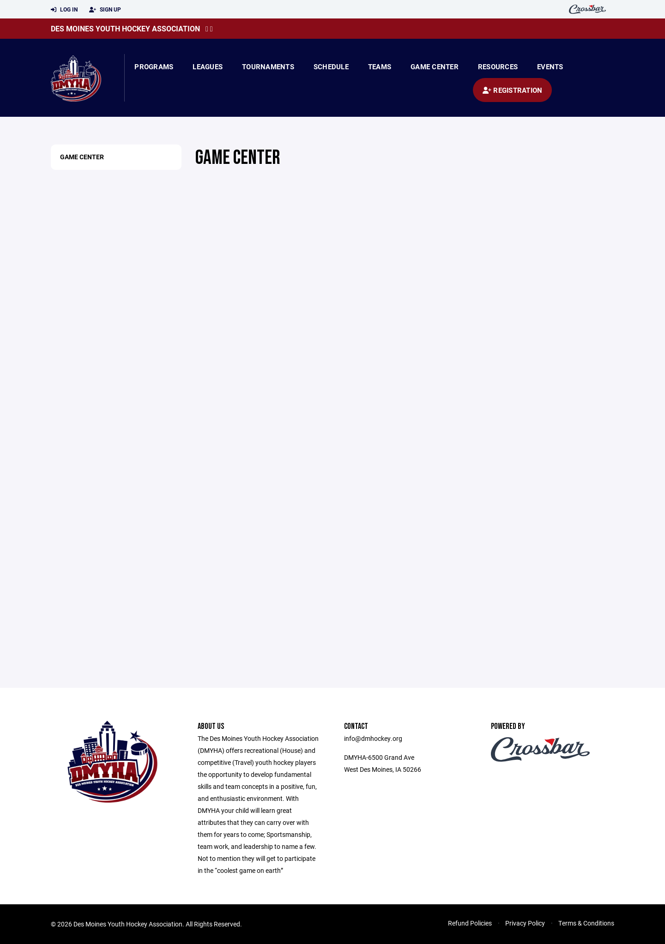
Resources (498, 66)
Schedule (331, 66)
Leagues (208, 66)
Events (550, 66)
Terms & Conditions (586, 923)
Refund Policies (470, 923)
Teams (379, 66)
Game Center (435, 66)
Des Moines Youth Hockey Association (125, 28)
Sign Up (105, 10)
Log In (64, 10)
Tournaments (268, 66)
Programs (153, 66)
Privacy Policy (525, 923)
